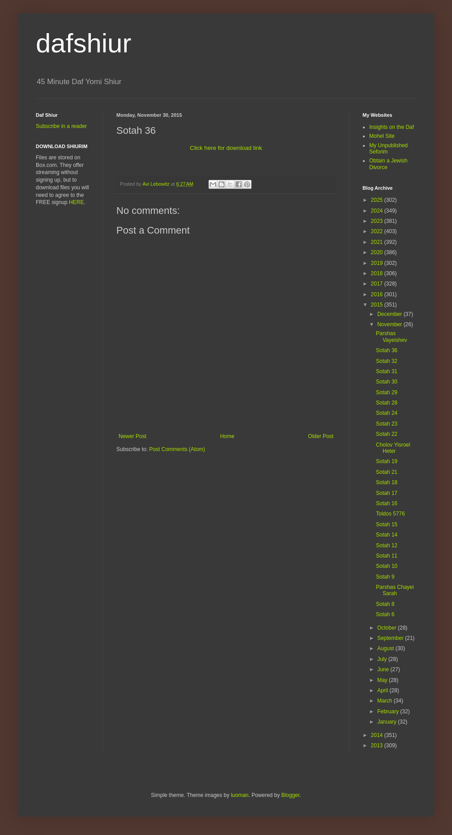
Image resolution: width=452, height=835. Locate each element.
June (383, 669)
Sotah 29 (386, 392)
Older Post (320, 436)
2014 (377, 735)
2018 (377, 273)
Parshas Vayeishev (391, 336)
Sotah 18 (386, 482)
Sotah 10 (386, 566)
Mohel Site (382, 136)
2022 (377, 231)
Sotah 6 (385, 614)
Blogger (290, 795)
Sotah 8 (385, 604)
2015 (377, 305)
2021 (377, 242)
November (390, 324)
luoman (239, 795)
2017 (377, 284)
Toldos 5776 (390, 514)
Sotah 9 (385, 577)
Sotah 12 (386, 545)
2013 (377, 745)
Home (227, 436)
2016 (377, 294)
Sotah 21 (386, 472)
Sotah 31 (386, 371)
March (385, 701)
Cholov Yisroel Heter (393, 448)
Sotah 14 (386, 535)
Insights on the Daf (391, 127)
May (383, 680)
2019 (377, 263)
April (383, 690)
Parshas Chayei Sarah (395, 590)
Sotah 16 (386, 503)
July (382, 659)
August (386, 648)
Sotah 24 (386, 413)
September (391, 638)
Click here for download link (226, 148)
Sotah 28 (386, 403)
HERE (76, 202)
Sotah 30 (386, 382)
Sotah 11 (386, 556)
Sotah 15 (386, 524)
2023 (377, 221)
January (387, 722)
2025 (377, 200)
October (387, 628)
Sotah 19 (386, 461)
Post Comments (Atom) (177, 449)
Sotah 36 (386, 350)
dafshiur (83, 43)
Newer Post (132, 436)
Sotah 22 (386, 434)
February (388, 711)
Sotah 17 (386, 493)
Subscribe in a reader (61, 126)
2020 (377, 252)
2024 (377, 211)
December (390, 314)
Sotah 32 (386, 361)
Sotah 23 (386, 424)
